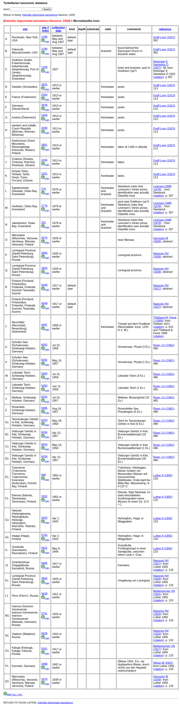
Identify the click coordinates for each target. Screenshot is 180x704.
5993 (44, 373)
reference (165, 29)
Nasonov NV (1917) (161, 287)
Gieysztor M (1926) (160, 240)
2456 (44, 115)
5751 (44, 613)
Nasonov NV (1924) (161, 612)
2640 (44, 128)
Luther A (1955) (162, 475)
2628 (44, 105)
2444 (44, 160)
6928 (44, 633)
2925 (44, 517)
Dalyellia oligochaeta (33, 15)
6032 (44, 396)
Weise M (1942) (163, 662)
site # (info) (45, 29)
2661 (44, 144)
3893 (44, 253)
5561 (44, 648)
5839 (44, 593)
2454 (44, 94)
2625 (44, 84)
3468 (44, 663)
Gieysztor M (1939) (160, 678)
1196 (44, 36)
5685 (44, 563)
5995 (44, 408)
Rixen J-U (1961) (163, 345)
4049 (44, 285)
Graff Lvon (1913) (164, 85)
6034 (44, 432)
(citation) (158, 77)
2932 (44, 496)
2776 (44, 205)
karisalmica (51, 15)
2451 (44, 173)
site (25, 29)
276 (43, 188)
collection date (58, 29)
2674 (44, 237)
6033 (44, 420)
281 (43, 222)
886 (43, 474)
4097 (44, 324)
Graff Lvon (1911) (164, 37)
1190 (44, 48)
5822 (44, 547)
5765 (44, 535)
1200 (44, 67)
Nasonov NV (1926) (161, 255)
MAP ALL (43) (12, 694)
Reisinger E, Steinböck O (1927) (160, 64)
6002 (44, 344)
